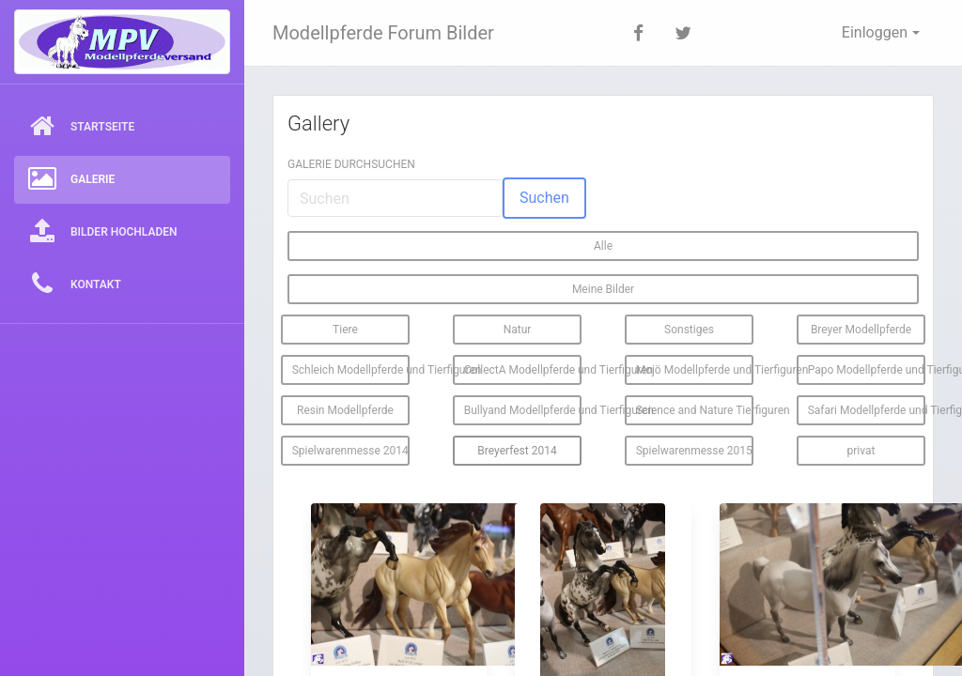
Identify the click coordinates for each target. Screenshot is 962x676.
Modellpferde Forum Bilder (383, 33)
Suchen (544, 198)
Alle (603, 246)
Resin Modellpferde (345, 410)
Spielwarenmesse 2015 (694, 450)
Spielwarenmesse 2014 (350, 450)
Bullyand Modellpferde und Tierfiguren (523, 410)
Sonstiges (689, 329)
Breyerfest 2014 (516, 450)
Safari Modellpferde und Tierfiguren (867, 410)
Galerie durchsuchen (351, 164)
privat (861, 450)
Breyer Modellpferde (861, 329)
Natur (518, 329)
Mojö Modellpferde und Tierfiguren (695, 369)
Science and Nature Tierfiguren (695, 410)
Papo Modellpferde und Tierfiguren (867, 369)
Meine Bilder (603, 289)
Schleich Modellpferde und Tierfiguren (351, 369)
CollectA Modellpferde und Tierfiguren (523, 369)
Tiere (345, 329)
